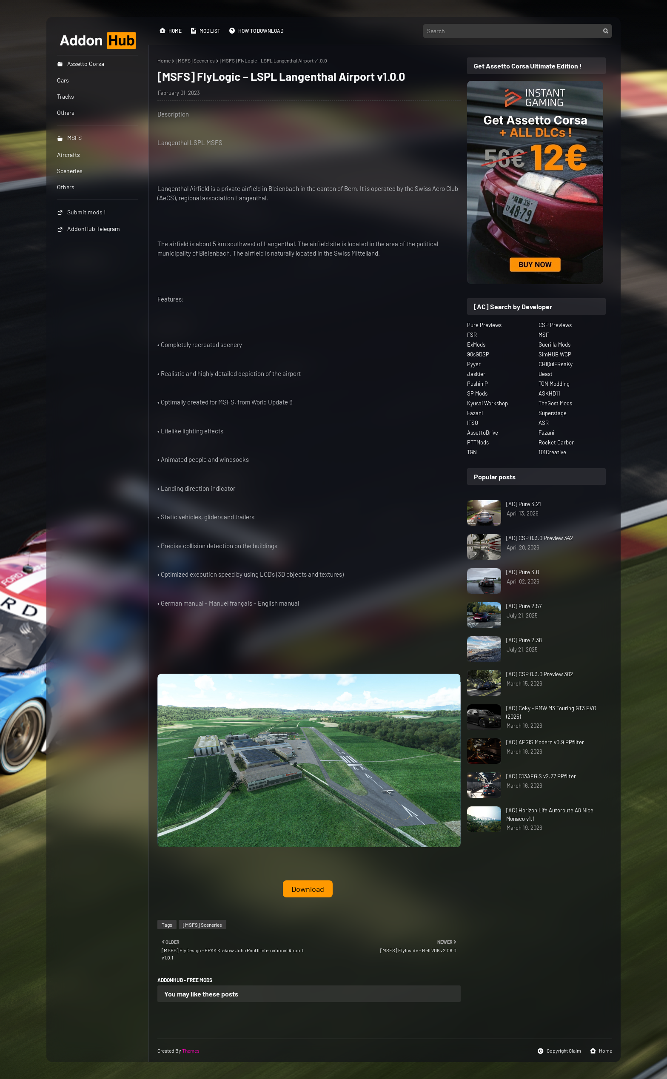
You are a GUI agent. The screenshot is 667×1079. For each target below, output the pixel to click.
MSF (544, 334)
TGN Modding (554, 383)
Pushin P (477, 383)
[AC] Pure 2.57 (524, 606)
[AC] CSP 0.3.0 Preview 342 (539, 538)
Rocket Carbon (557, 442)
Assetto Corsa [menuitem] (80, 63)
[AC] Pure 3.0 (522, 572)
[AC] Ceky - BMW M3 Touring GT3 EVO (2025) (551, 712)
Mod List (205, 30)
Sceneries (70, 170)
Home (170, 30)
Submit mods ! (81, 212)
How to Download (256, 30)
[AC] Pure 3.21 (523, 504)
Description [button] (173, 114)
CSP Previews (555, 325)
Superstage (553, 413)
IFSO (472, 422)
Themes (191, 1050)
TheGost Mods (555, 403)
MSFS (69, 137)
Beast (546, 373)
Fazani (475, 413)
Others (65, 187)
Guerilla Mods (554, 344)
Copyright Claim (559, 1051)
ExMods (476, 344)
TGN (472, 452)
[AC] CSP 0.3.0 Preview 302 (539, 674)
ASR (544, 422)
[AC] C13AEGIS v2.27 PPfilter (541, 776)
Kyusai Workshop (487, 403)
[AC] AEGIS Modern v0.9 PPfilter (545, 742)
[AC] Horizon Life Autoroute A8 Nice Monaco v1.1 (549, 814)
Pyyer (474, 364)
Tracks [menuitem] (65, 96)
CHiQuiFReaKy (556, 364)
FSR (472, 334)
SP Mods (477, 393)
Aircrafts (68, 154)
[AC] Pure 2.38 (524, 640)
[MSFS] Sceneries (195, 60)
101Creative (552, 452)
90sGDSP (478, 354)
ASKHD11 (549, 393)
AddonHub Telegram (88, 228)
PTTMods (478, 442)
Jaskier (476, 373)
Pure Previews (484, 325)
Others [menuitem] (65, 112)
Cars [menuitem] (63, 80)
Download (307, 889)
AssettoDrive (482, 432)
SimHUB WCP (555, 354)
